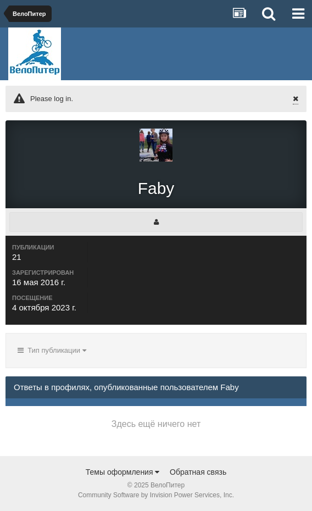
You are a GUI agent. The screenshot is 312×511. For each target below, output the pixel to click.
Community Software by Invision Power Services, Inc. (156, 495)
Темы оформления (123, 472)
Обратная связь (198, 472)
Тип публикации (52, 350)
